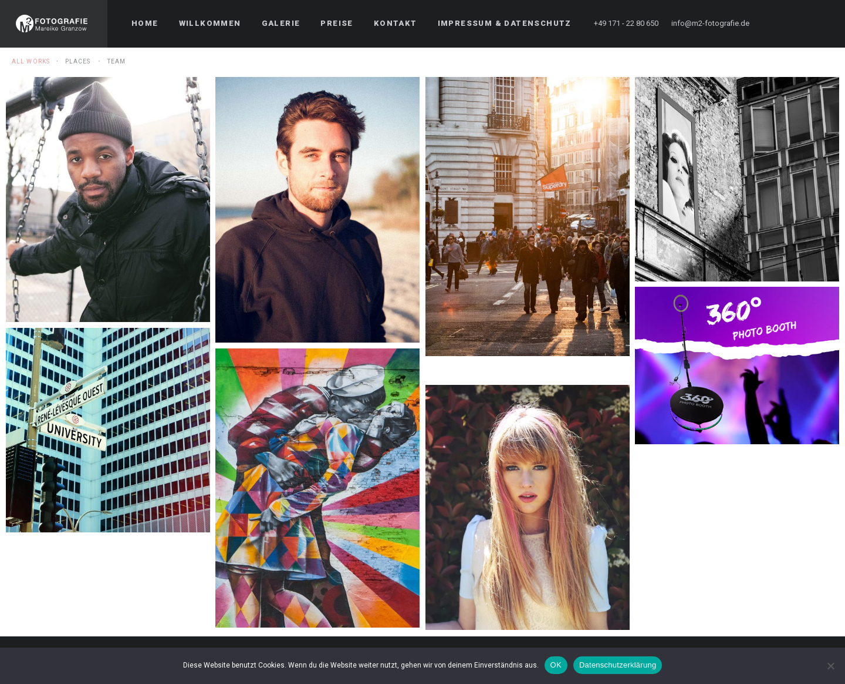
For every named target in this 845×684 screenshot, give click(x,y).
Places (78, 61)
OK (556, 664)
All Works (31, 61)
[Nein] (830, 666)
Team (116, 61)
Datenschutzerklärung (617, 664)
